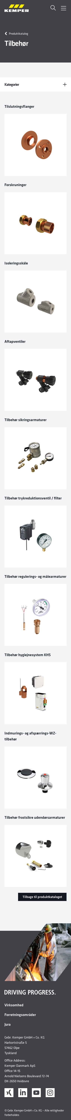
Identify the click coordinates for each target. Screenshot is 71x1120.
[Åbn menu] (64, 8)
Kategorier (35, 84)
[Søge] (53, 8)
